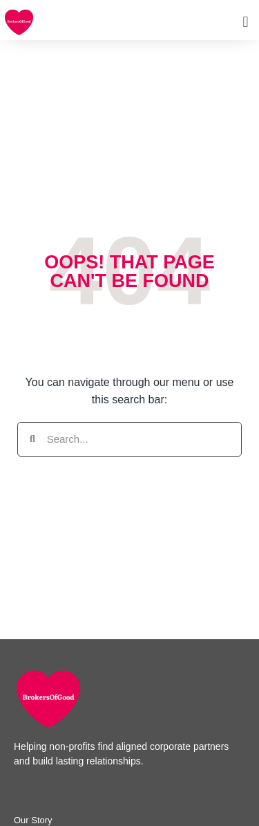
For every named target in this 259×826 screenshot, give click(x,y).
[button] (245, 21)
